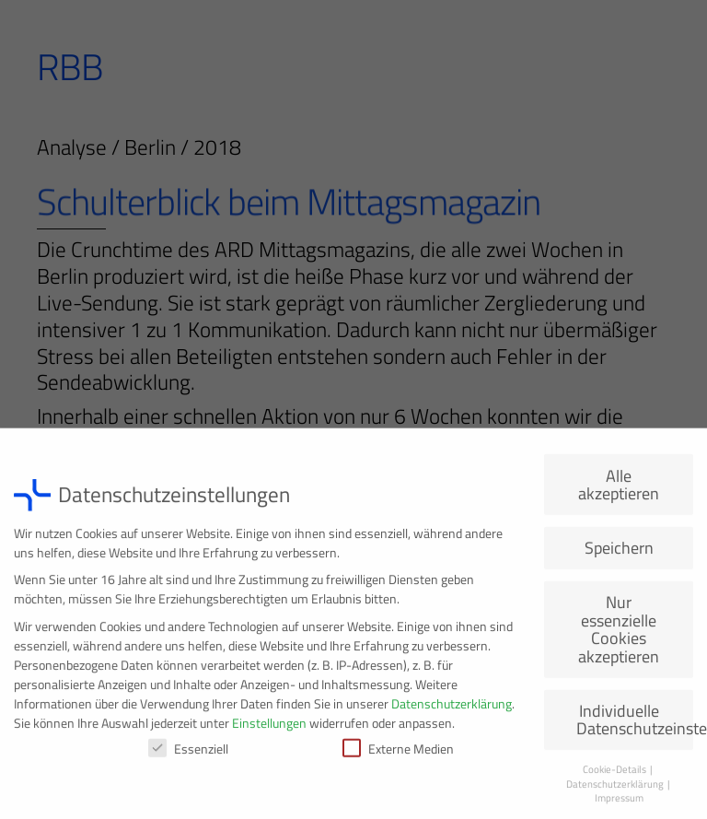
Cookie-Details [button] (615, 775)
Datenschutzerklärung (451, 709)
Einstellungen (269, 728)
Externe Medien (398, 754)
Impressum (619, 804)
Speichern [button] (619, 554)
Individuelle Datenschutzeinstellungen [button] (634, 725)
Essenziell (188, 754)
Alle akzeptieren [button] (618, 490)
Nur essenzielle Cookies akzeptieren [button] (618, 635)
